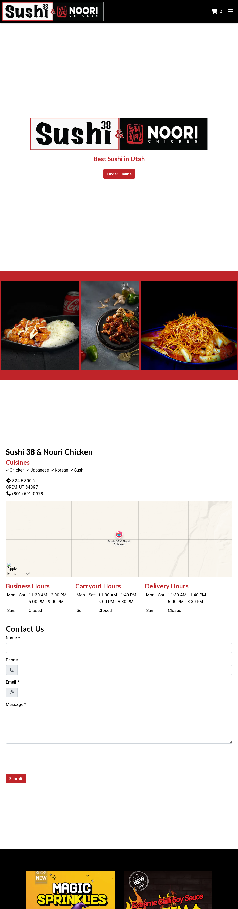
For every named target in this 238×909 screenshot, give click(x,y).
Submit (16, 778)
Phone (12, 659)
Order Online (119, 173)
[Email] (124, 692)
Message (14, 704)
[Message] (119, 727)
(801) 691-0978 (24, 493)
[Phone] (124, 670)
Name (11, 637)
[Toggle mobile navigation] (230, 11)
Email (11, 682)
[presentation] (44, 758)
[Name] (119, 648)
